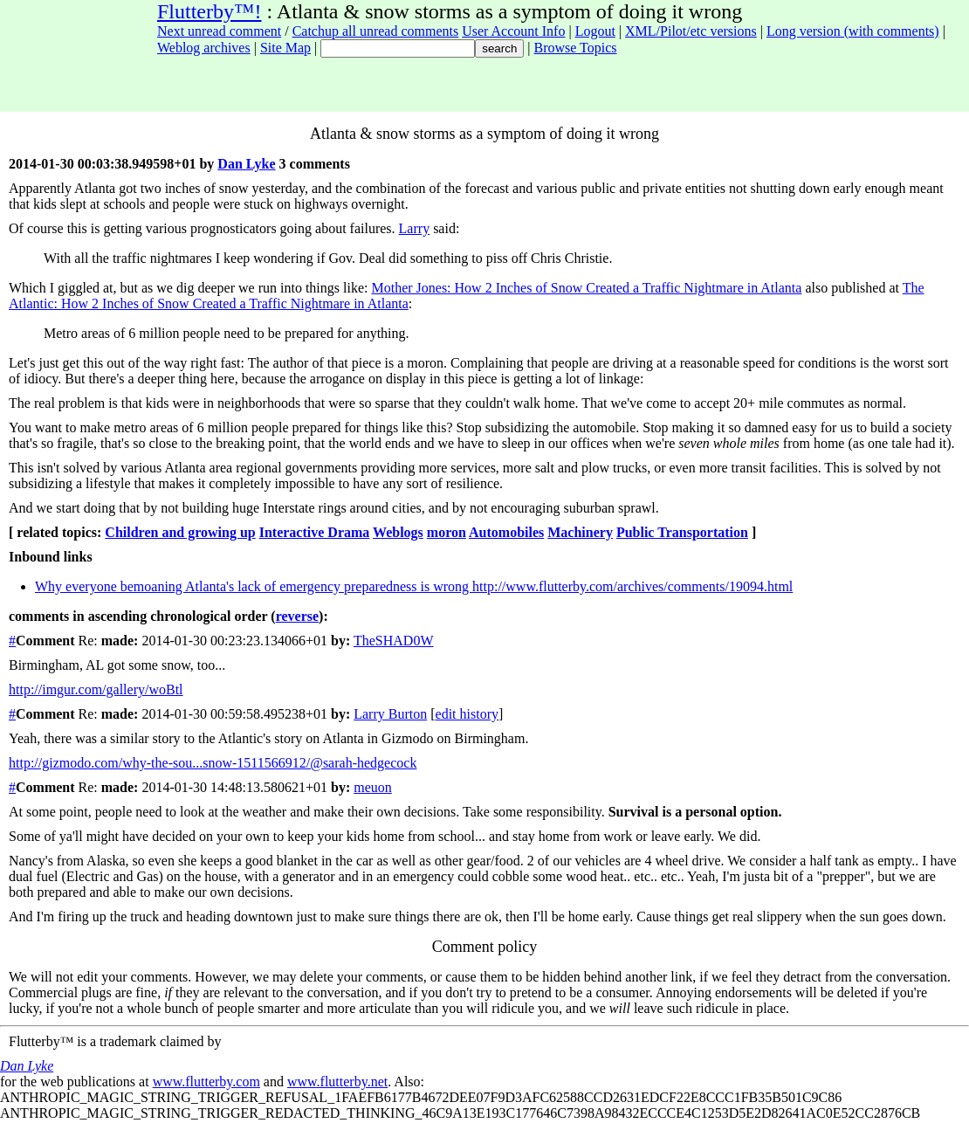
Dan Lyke (246, 163)
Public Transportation (682, 532)
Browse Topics (575, 47)
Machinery (580, 532)
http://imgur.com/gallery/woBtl (96, 689)
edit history (467, 713)
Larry (414, 228)
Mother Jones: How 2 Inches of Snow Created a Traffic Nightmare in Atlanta (586, 287)
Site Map (285, 47)
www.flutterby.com (206, 1081)
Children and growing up (180, 532)
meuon (373, 787)
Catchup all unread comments (375, 31)
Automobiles (506, 532)
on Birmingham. (483, 738)
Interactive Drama (314, 532)
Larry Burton (390, 713)
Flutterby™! (209, 11)
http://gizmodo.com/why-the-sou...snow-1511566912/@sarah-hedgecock (212, 762)
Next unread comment (219, 31)
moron (446, 532)
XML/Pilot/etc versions (691, 31)
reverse (297, 616)
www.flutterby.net (337, 1081)
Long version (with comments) (852, 31)
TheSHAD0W (394, 640)
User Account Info (513, 31)
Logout (595, 31)
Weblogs (398, 532)
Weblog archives (204, 47)
